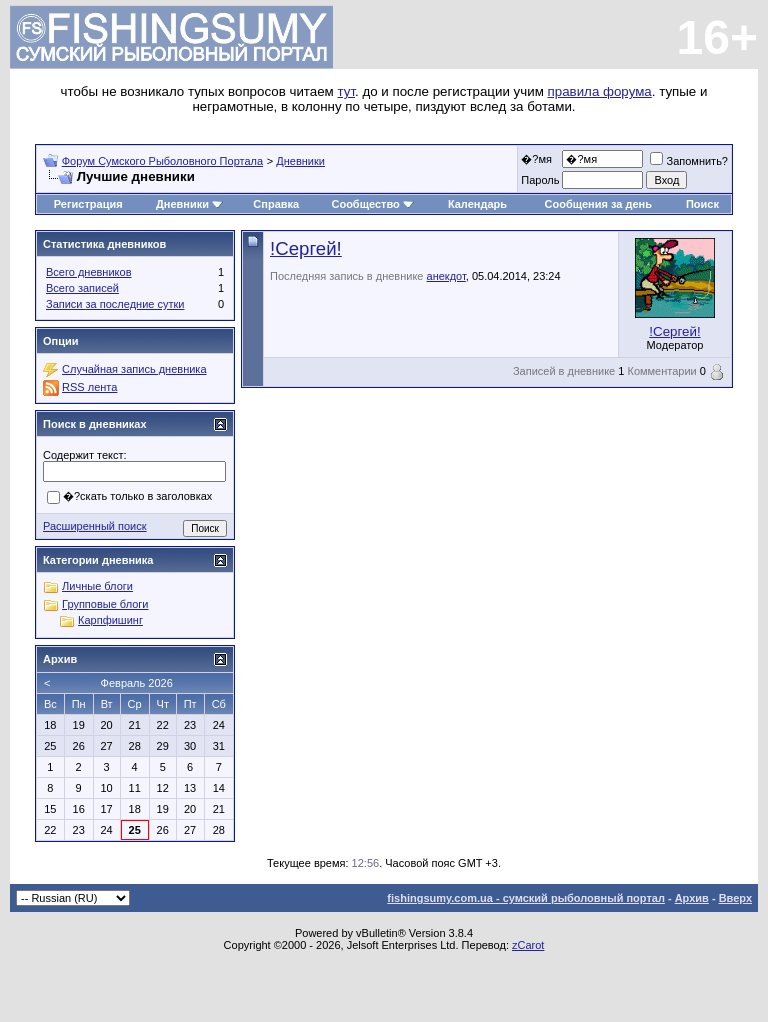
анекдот (446, 276)
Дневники (300, 161)
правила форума (600, 91)
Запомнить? (689, 161)
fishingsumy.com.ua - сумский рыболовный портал (526, 898)
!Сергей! (306, 248)
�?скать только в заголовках (129, 497)
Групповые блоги (105, 604)
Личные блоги (97, 586)
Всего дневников (88, 272)
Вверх (735, 898)
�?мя (536, 159)
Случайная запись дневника (134, 369)
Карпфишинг (110, 620)
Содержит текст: (85, 455)
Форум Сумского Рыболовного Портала (162, 161)
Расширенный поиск (95, 526)
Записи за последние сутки (115, 304)
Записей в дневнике (564, 371)
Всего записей (82, 288)
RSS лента (89, 387)
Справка (276, 204)
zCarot (528, 945)
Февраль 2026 (137, 683)
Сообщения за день (598, 204)
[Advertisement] (384, 982)
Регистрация (88, 204)
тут (346, 91)
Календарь (477, 204)
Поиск (702, 204)
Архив (692, 898)
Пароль (540, 180)
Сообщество (372, 204)
